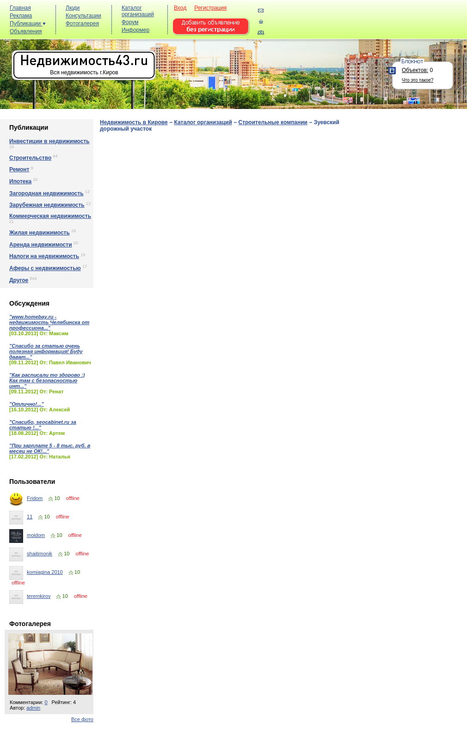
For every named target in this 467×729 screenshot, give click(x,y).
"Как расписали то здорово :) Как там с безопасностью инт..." (47, 380)
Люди (73, 8)
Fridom (35, 498)
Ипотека (20, 181)
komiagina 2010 (45, 572)
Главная (20, 8)
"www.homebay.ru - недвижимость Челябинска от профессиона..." (49, 322)
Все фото (82, 719)
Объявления (26, 31)
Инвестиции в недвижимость (49, 141)
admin (33, 708)
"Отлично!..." (26, 404)
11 (29, 516)
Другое (18, 280)
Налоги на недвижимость (44, 256)
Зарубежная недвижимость (47, 205)
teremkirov (38, 596)
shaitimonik (39, 553)
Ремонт (19, 169)
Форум (130, 22)
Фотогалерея (82, 23)
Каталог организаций (138, 11)
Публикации (28, 23)
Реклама (21, 15)
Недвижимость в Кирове (134, 122)
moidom (36, 535)
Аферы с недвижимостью (45, 268)
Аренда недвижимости (40, 244)
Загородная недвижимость (46, 193)
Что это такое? (417, 80)
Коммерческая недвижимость (50, 216)
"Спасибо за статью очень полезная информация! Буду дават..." (46, 351)
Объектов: (415, 70)
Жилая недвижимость (39, 232)
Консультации (83, 15)
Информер (135, 30)
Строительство (30, 158)
